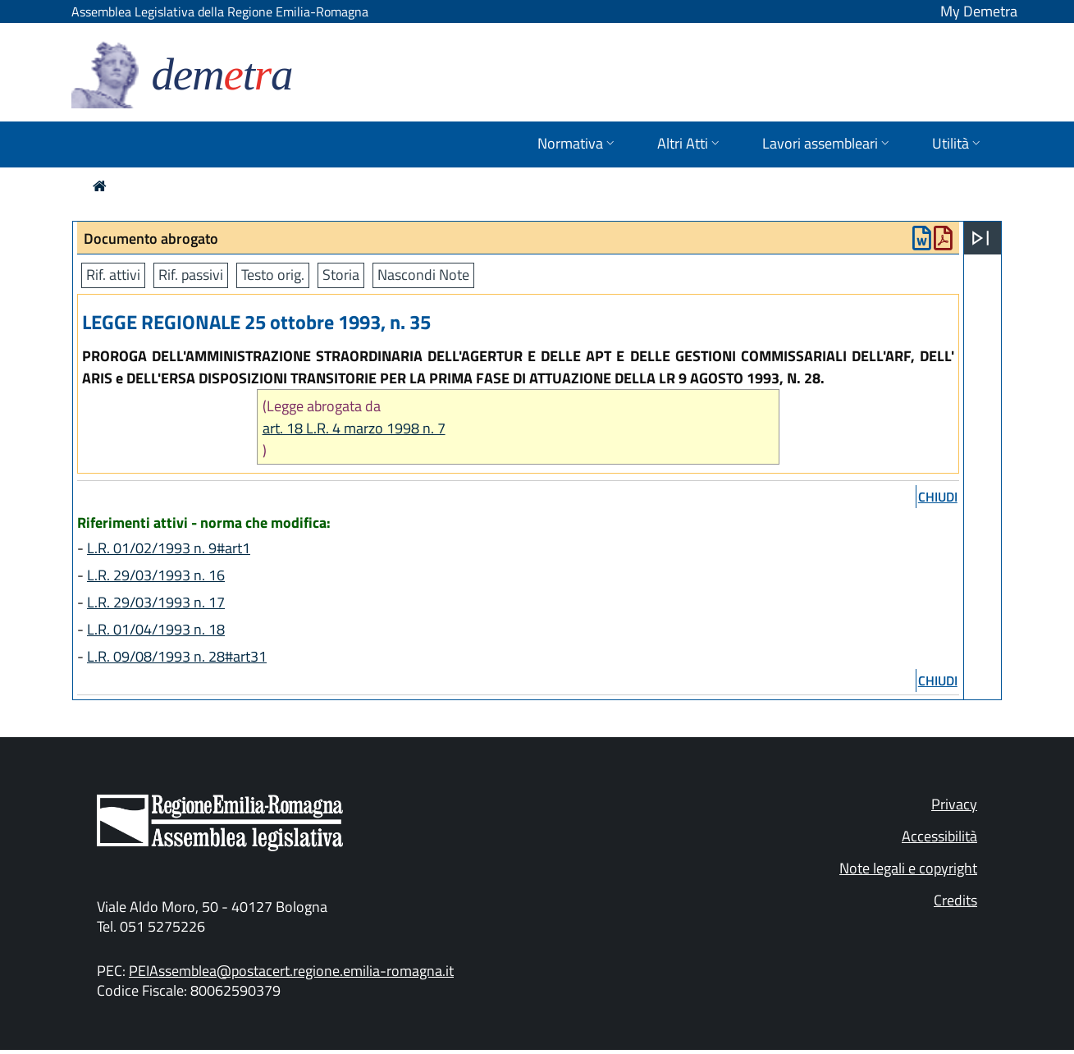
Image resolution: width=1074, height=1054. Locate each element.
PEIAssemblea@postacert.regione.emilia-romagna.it (291, 971)
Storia (340, 275)
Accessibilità (939, 836)
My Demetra (978, 11)
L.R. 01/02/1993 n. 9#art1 (168, 548)
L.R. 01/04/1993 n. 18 (156, 629)
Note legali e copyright (908, 868)
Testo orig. (272, 275)
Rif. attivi (113, 275)
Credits (955, 900)
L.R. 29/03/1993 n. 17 (156, 602)
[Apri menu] (980, 238)
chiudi (937, 496)
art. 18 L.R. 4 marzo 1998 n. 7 (354, 428)
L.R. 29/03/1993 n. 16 (156, 575)
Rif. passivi (190, 275)
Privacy (954, 804)
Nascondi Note (423, 275)
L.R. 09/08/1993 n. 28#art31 (177, 656)
